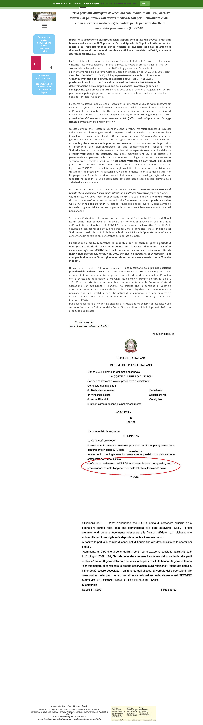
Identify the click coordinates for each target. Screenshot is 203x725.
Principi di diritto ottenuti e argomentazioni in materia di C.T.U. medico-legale (44, 84)
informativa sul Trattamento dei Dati (119, 3)
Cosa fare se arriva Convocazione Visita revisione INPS (44, 44)
